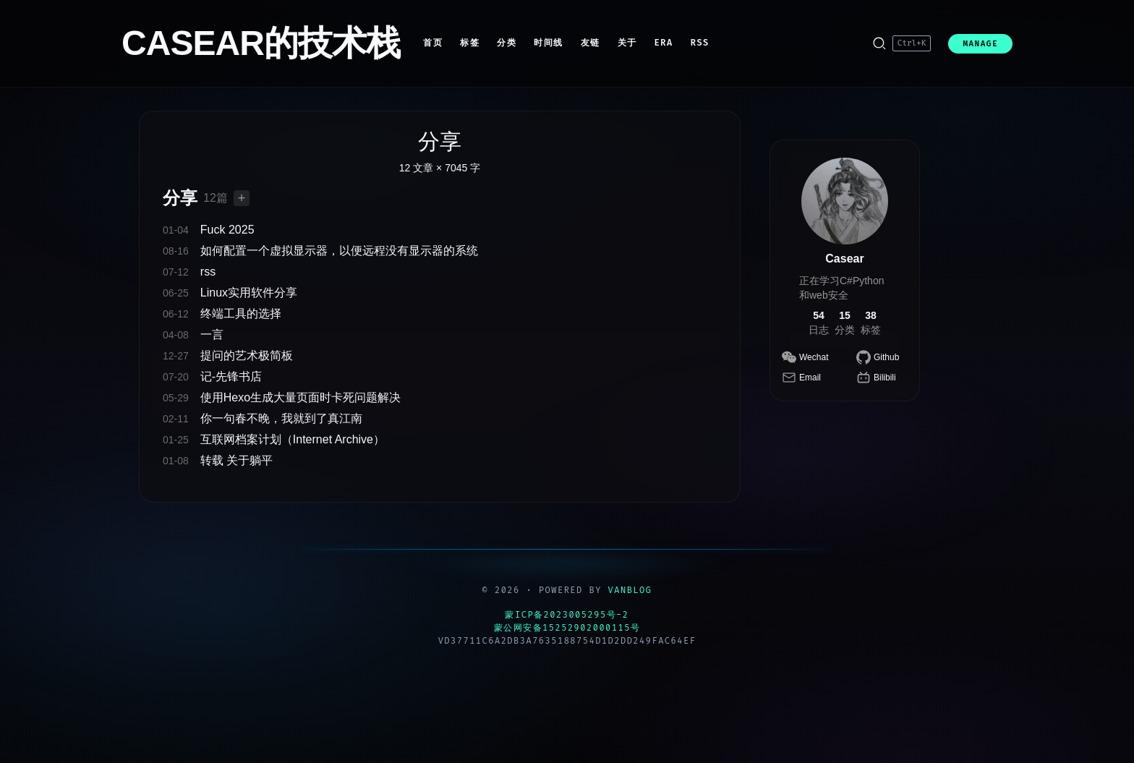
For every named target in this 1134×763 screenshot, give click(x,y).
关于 (627, 42)
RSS (700, 42)
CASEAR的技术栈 (261, 43)
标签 (469, 42)
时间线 (548, 42)
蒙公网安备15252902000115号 (567, 628)
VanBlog (630, 590)
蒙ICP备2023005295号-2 (566, 615)
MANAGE (980, 43)
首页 (433, 42)
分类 (506, 42)
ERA (664, 42)
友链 (590, 42)
